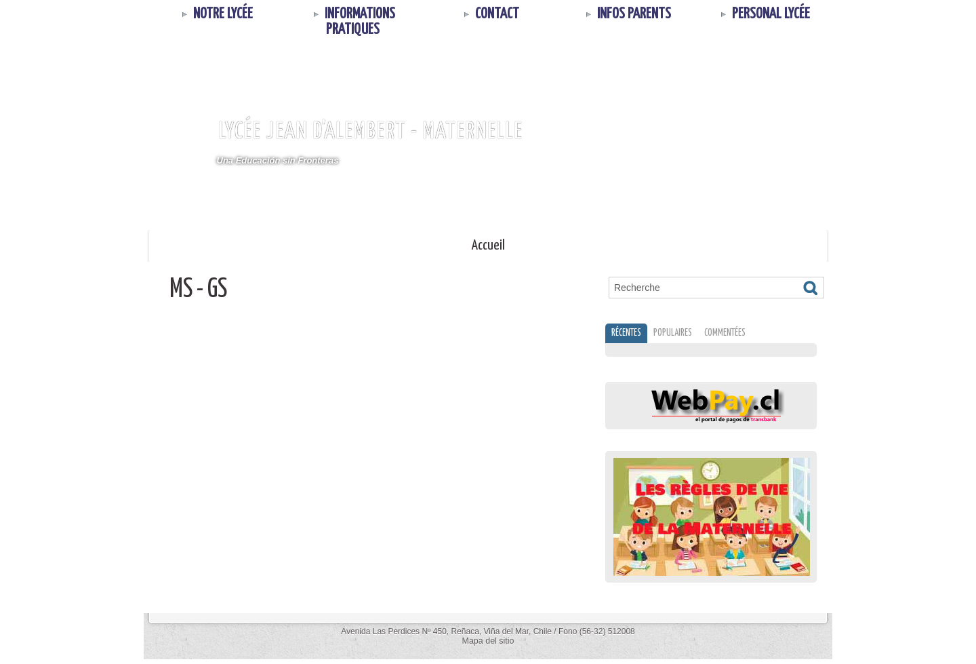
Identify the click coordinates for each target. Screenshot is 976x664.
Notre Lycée (215, 14)
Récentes (629, 335)
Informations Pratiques (352, 22)
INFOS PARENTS (626, 14)
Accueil (488, 245)
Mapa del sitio (488, 645)
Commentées (740, 335)
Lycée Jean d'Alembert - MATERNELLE (370, 132)
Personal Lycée (763, 14)
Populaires (682, 335)
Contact (489, 14)
